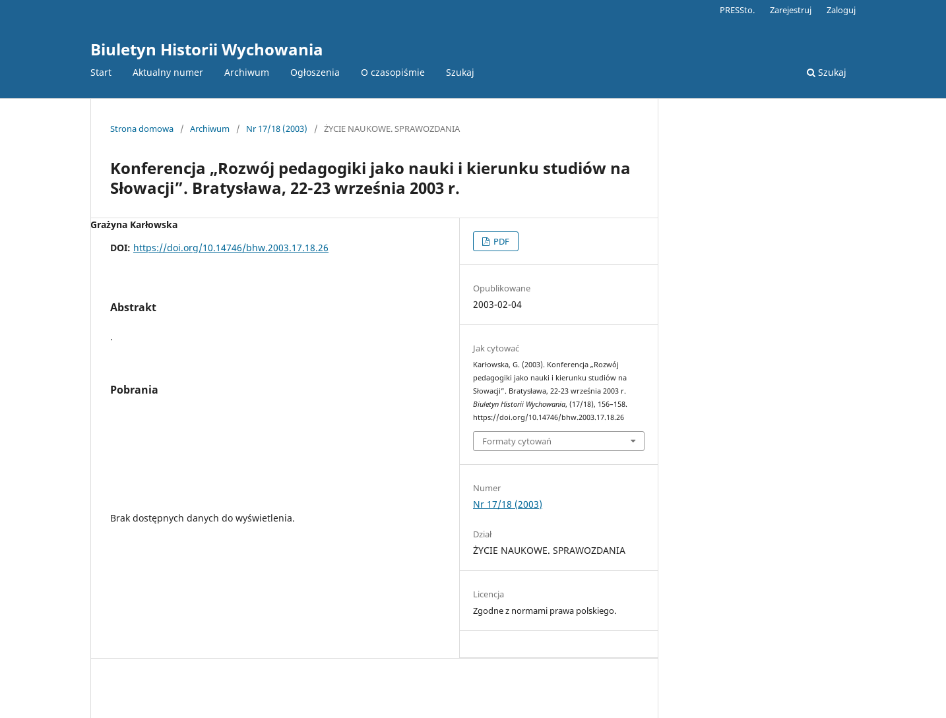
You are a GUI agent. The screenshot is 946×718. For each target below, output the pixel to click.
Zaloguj (841, 10)
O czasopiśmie (393, 72)
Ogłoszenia (315, 72)
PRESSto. (737, 10)
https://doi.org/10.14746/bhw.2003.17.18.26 (231, 247)
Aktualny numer (168, 72)
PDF (500, 241)
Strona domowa (141, 129)
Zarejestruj (790, 10)
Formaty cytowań (517, 441)
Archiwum (246, 72)
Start (100, 72)
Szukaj (460, 72)
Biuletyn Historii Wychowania (206, 49)
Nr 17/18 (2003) (276, 129)
